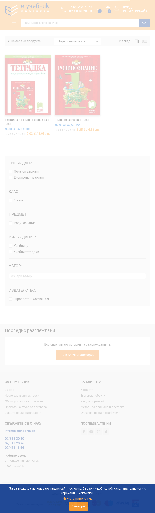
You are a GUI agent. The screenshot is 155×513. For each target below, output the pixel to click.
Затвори (78, 506)
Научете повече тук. (77, 498)
